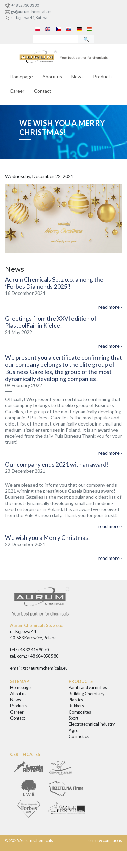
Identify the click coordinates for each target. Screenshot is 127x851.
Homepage (21, 76)
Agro (73, 730)
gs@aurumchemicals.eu (32, 11)
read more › (110, 307)
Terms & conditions (104, 840)
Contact (42, 91)
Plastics (76, 699)
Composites (80, 712)
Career (17, 91)
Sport (73, 718)
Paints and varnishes (88, 687)
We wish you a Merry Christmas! (47, 537)
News (77, 76)
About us (52, 76)
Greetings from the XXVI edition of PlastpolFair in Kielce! (51, 322)
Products (103, 76)
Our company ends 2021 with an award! (56, 464)
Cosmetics (79, 736)
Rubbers (76, 705)
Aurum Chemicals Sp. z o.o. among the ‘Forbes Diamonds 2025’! (54, 283)
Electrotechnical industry (92, 724)
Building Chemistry (86, 693)
